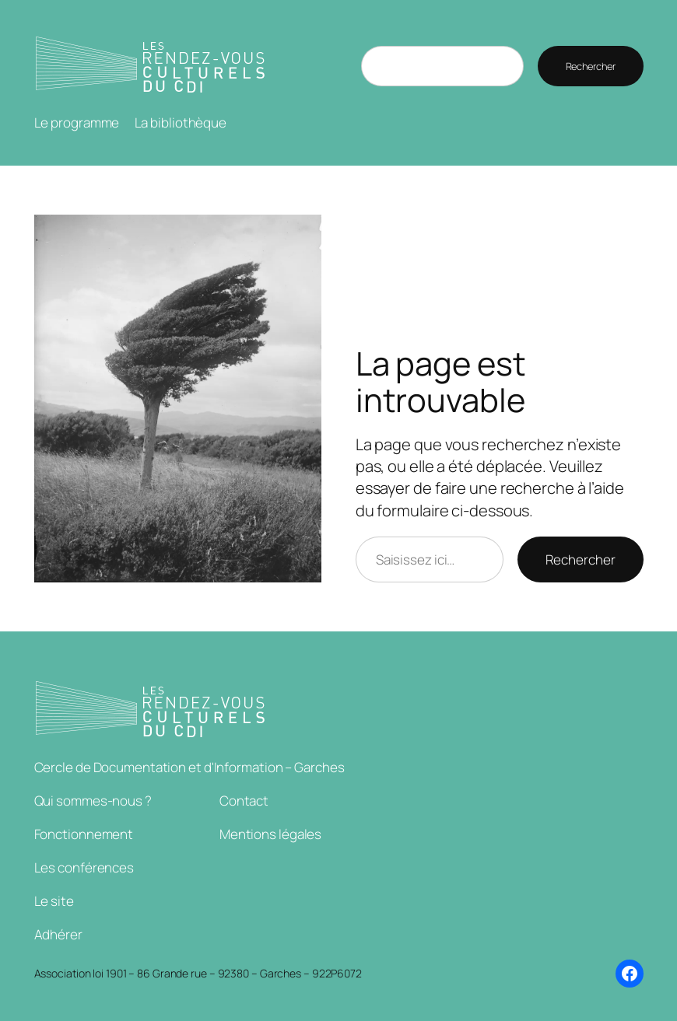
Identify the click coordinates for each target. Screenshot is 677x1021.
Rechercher (591, 66)
